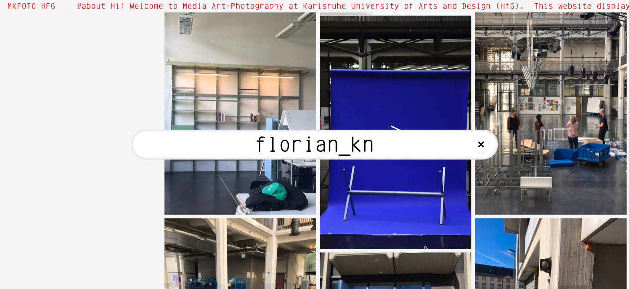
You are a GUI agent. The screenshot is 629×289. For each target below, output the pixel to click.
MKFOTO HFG (31, 6)
